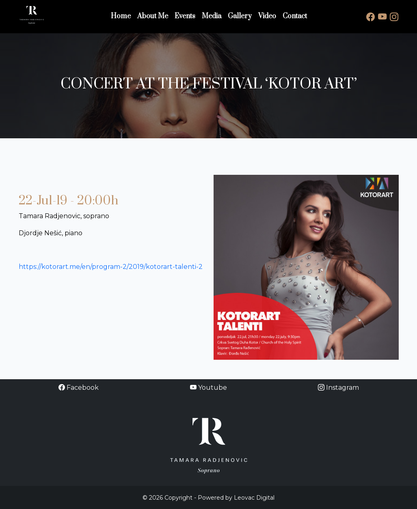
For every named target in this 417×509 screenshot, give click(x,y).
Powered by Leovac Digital (236, 497)
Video (267, 16)
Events (185, 16)
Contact (295, 16)
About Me (152, 16)
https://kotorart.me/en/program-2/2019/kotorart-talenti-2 (111, 267)
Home (121, 16)
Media (211, 16)
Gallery (240, 16)
